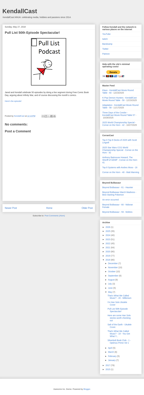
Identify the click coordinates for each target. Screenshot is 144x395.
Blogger (86, 389)
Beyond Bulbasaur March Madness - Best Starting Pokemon (119, 193)
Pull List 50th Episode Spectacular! (118, 310)
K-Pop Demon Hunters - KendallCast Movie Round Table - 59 (119, 99)
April (110, 348)
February (112, 356)
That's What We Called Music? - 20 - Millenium (119, 296)
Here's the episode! (13, 101)
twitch (105, 39)
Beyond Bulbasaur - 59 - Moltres (117, 212)
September (113, 275)
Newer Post (11, 208)
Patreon (106, 54)
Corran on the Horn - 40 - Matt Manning (120, 172)
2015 (108, 369)
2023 (108, 239)
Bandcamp (107, 44)
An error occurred (110, 199)
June (110, 288)
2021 (108, 247)
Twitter (105, 49)
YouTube (106, 34)
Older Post (87, 208)
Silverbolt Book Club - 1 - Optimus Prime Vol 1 (119, 341)
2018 (108, 260)
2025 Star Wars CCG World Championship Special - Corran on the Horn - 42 (120, 150)
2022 (108, 243)
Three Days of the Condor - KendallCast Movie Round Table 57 (118, 113)
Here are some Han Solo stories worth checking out (119, 318)
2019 (108, 256)
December (113, 263)
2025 (108, 231)
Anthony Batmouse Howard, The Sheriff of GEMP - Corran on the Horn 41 (119, 160)
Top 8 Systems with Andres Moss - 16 (119, 167)
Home (49, 208)
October (112, 271)
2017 (108, 365)
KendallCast (19, 11)
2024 (108, 235)
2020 (108, 251)
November (113, 267)
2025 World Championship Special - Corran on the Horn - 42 (119, 123)
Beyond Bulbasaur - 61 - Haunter (117, 187)
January (112, 360)
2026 (108, 227)
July (110, 284)
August (111, 280)
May (110, 292)
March (111, 352)
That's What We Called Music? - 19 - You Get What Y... (119, 333)
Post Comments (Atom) (55, 216)
